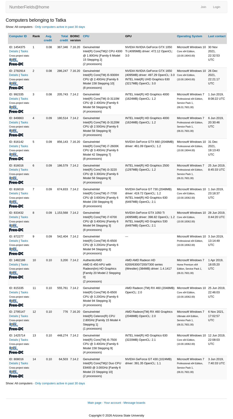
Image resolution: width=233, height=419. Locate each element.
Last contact (217, 36)
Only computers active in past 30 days (60, 27)
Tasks (24, 51)
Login (216, 7)
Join (203, 7)
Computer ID (18, 36)
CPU (86, 36)
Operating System (189, 36)
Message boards (134, 402)
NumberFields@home (29, 7)
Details (13, 51)
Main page (94, 402)
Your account (112, 402)
